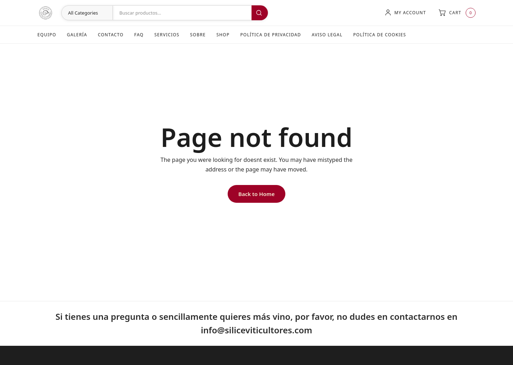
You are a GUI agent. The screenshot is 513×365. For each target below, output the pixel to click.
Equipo (46, 35)
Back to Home (256, 193)
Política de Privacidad (270, 35)
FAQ (139, 35)
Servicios (166, 35)
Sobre (198, 35)
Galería (77, 35)
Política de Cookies (379, 35)
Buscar (260, 12)
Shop (222, 35)
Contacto (111, 35)
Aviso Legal (327, 35)
